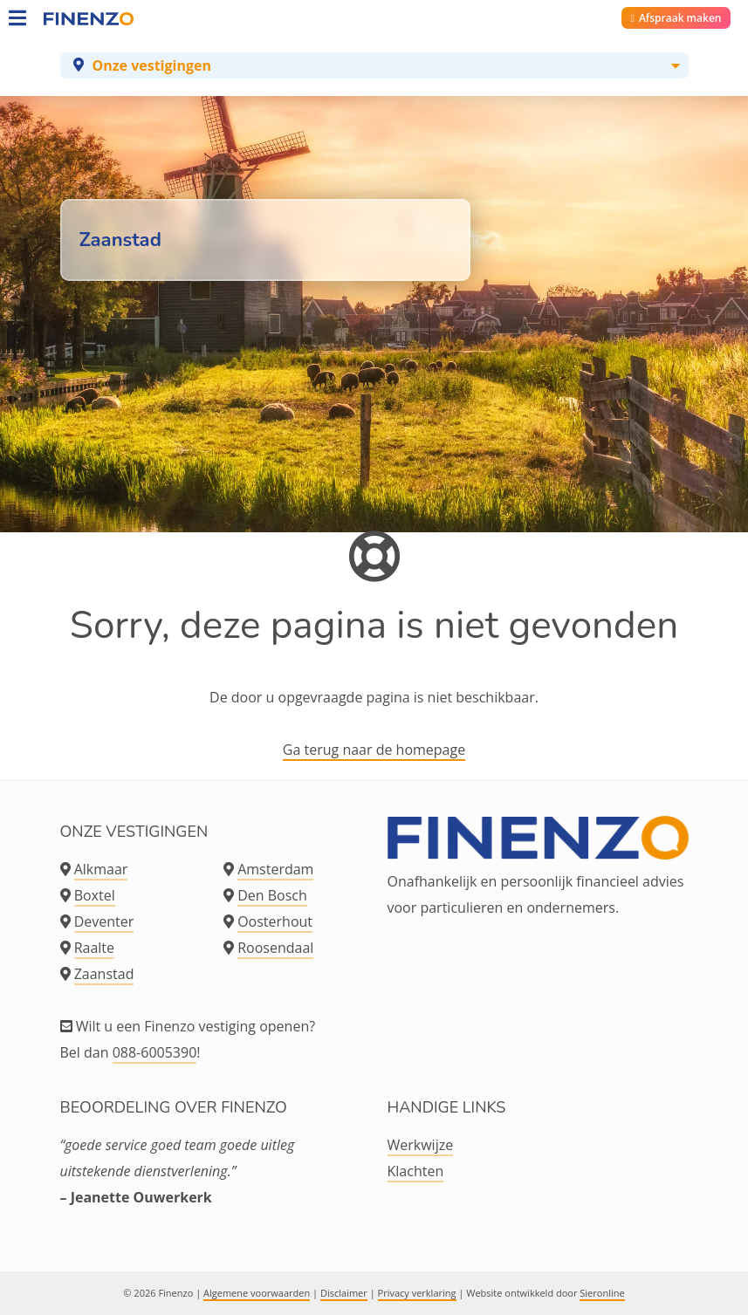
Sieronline (602, 1292)
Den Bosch (272, 895)
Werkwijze (421, 1144)
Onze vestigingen (152, 65)
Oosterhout (274, 921)
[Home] (61, 17)
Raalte (94, 947)
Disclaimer (343, 1292)
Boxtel (94, 895)
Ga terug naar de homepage (374, 749)
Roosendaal (275, 947)
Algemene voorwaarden (256, 1292)
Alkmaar (101, 869)
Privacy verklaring (417, 1292)
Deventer (104, 921)
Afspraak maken (676, 17)
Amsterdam (275, 869)
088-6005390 (155, 1052)
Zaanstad (104, 973)
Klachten (416, 1171)
